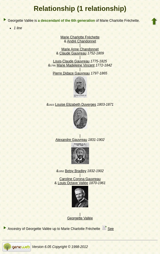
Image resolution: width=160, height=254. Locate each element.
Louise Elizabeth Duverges (75, 105)
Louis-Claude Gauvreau (71, 61)
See (111, 229)
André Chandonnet (81, 41)
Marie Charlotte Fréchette (79, 37)
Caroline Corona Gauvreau (80, 179)
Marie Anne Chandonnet (80, 49)
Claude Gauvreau (72, 53)
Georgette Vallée (80, 218)
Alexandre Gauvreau (71, 140)
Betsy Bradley (75, 171)
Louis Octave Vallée (73, 183)
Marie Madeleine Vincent (76, 65)
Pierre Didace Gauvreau (71, 73)
